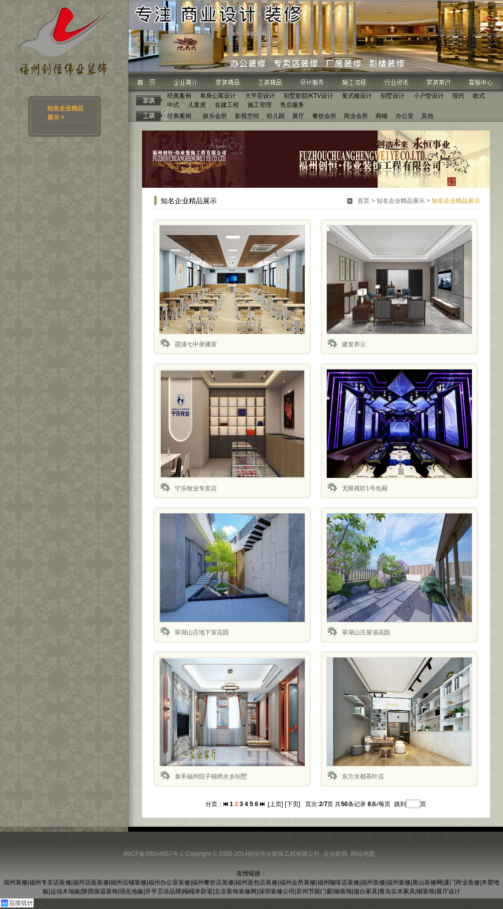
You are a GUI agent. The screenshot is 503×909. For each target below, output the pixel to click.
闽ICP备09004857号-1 (153, 853)
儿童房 (197, 104)
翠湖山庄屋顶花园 (366, 632)
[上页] (275, 804)
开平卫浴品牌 (163, 891)
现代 (458, 95)
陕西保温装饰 (100, 891)
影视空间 (247, 115)
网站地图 (363, 853)
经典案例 (179, 95)
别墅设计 (393, 95)
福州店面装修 (91, 882)
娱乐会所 (215, 115)
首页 (363, 200)
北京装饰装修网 (235, 891)
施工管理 (259, 104)
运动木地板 (65, 891)
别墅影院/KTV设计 (308, 95)
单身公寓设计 (218, 95)
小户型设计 (429, 95)
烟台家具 (365, 891)
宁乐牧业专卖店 (196, 488)
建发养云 (354, 344)
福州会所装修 (298, 882)
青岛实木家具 (397, 891)
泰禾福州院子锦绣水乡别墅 (211, 776)
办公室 (405, 115)
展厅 (298, 115)
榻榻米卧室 (198, 891)
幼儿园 (276, 115)
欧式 (479, 95)
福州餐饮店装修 (213, 882)
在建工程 (227, 104)
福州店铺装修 (128, 882)
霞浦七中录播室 (196, 344)
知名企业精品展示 (400, 200)
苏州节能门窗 (314, 891)
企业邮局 (335, 853)
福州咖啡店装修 (338, 882)
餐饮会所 (324, 115)
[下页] (292, 804)
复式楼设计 (357, 95)
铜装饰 (343, 891)
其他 (427, 115)
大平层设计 (260, 95)
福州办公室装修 (169, 882)
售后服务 (292, 104)
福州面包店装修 (256, 882)
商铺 (381, 115)
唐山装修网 (427, 882)
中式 (173, 104)
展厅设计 (448, 891)
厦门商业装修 (462, 882)
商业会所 (356, 115)
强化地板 (131, 891)
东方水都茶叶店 (363, 776)
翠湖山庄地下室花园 (202, 632)
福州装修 (16, 882)
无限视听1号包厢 (365, 488)
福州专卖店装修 (50, 882)
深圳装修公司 (277, 891)
